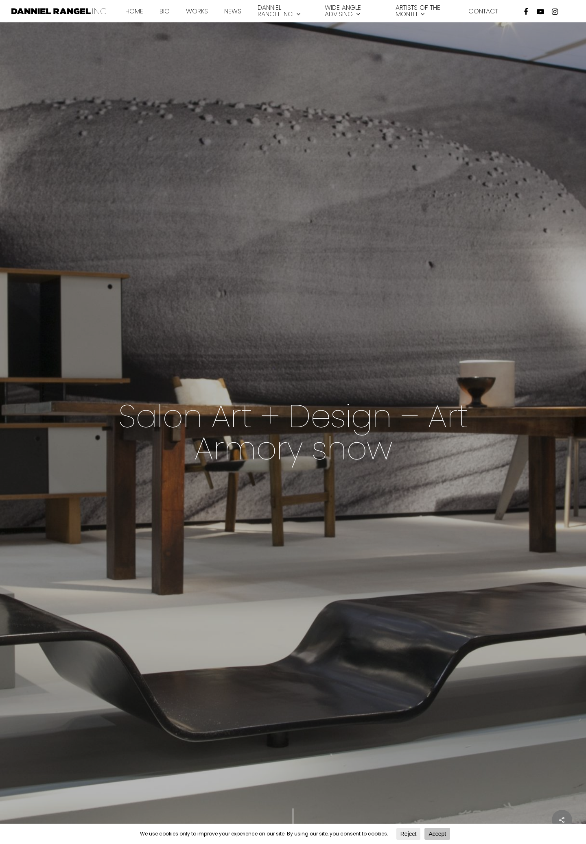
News (232, 11)
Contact (483, 11)
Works (197, 11)
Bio (165, 11)
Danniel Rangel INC (279, 11)
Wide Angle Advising (343, 11)
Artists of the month (418, 11)
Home (134, 11)
